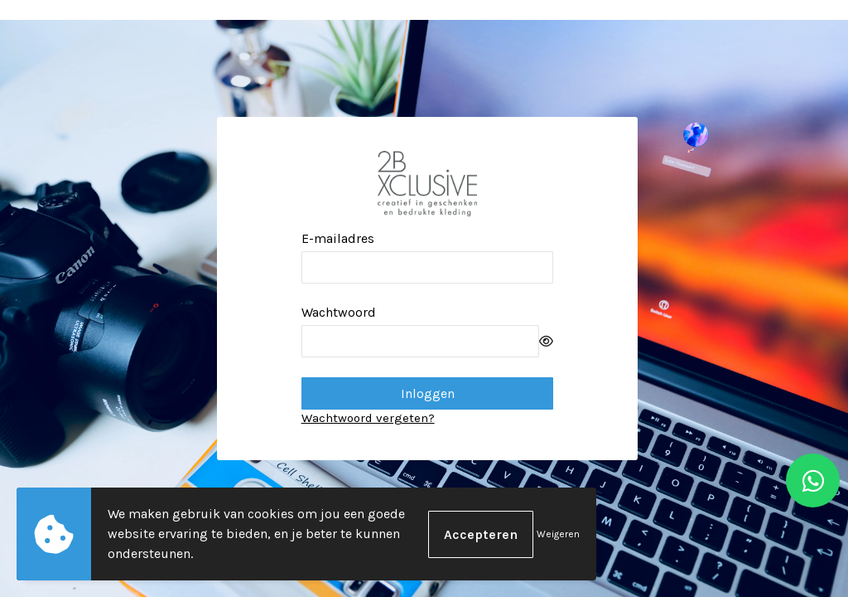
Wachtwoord (338, 312)
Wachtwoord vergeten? (368, 417)
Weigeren (558, 534)
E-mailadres (337, 238)
